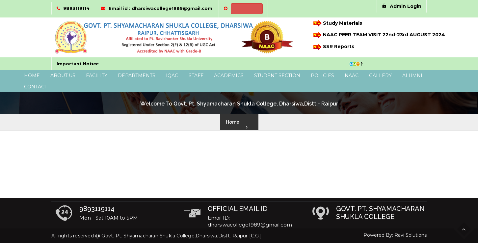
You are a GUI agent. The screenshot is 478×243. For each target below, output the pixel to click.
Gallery (380, 75)
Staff (196, 75)
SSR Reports (333, 47)
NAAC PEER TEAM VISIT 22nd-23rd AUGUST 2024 (375, 35)
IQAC (172, 75)
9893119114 (76, 8)
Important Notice (78, 63)
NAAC (351, 75)
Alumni (412, 75)
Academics (229, 75)
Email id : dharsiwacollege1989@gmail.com (160, 8)
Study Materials (337, 23)
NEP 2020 (246, 8)
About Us (62, 75)
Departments (136, 75)
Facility (96, 75)
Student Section (277, 75)
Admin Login (401, 6)
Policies (322, 75)
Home (32, 75)
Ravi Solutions (410, 235)
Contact (35, 87)
